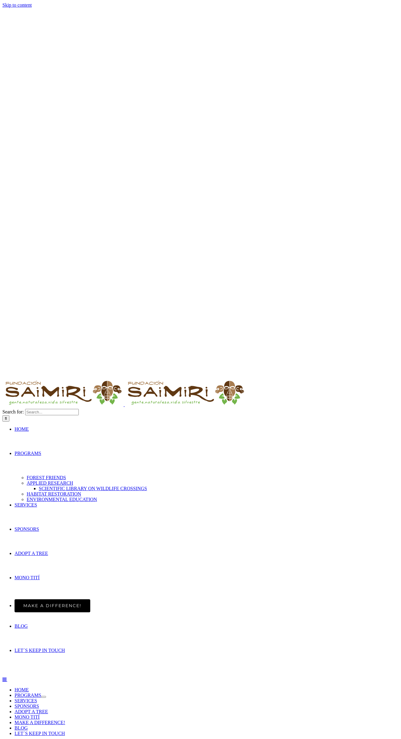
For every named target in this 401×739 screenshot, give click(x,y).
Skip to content (17, 5)
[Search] (5, 418)
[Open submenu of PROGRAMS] (43, 697)
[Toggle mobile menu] (4, 679)
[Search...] (52, 412)
